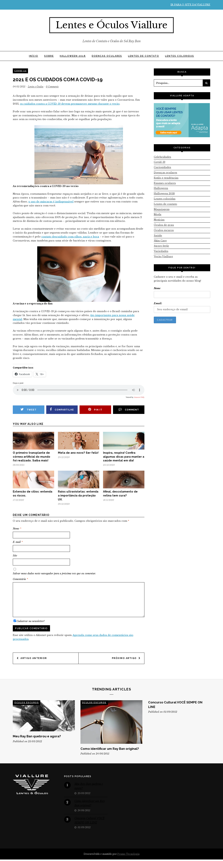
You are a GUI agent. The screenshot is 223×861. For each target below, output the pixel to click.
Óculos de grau (164, 225)
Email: (158, 303)
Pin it (95, 409)
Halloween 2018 (73, 56)
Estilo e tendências (166, 177)
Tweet (28, 409)
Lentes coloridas (179, 56)
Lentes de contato (143, 56)
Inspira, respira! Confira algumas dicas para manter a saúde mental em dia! (123, 456)
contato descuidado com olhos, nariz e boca (70, 236)
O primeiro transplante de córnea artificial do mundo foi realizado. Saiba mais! (31, 456)
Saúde (158, 235)
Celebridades (162, 157)
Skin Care (160, 240)
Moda (157, 214)
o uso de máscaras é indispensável (51, 201)
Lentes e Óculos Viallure (111, 25)
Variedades (161, 251)
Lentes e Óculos (35, 86)
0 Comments (52, 86)
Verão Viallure (163, 256)
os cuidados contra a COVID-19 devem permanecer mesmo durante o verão (70, 103)
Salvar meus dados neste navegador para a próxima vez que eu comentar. (54, 573)
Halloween (161, 188)
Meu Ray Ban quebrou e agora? (37, 736)
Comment (128, 409)
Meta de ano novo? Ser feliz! (78, 452)
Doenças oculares (107, 56)
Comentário (20, 579)
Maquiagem (161, 209)
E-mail (18, 542)
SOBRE (49, 56)
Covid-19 (20, 71)
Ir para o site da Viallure (190, 4)
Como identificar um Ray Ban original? (109, 749)
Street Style (161, 245)
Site (15, 555)
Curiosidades (162, 167)
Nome (17, 528)
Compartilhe (62, 409)
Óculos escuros (164, 230)
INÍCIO (33, 56)
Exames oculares (165, 183)
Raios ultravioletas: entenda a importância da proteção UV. (78, 495)
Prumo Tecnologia (128, 854)
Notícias (159, 219)
